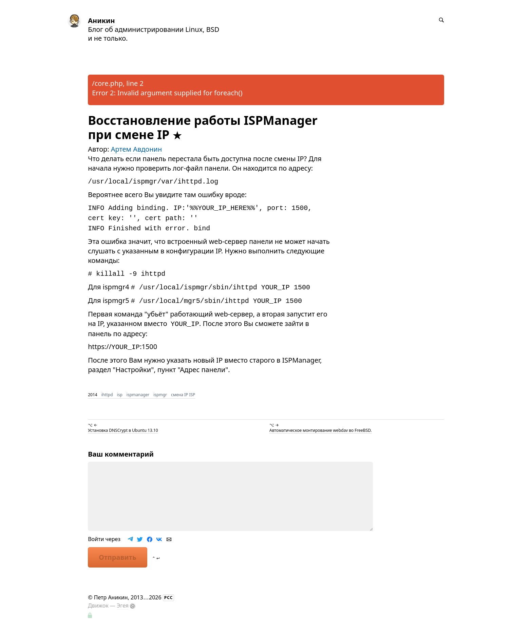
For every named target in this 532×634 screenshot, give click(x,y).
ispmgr (160, 395)
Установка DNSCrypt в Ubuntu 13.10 (123, 430)
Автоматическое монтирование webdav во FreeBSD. (320, 430)
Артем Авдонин (136, 149)
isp (119, 395)
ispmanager (138, 395)
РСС (168, 597)
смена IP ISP (183, 395)
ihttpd (107, 395)
